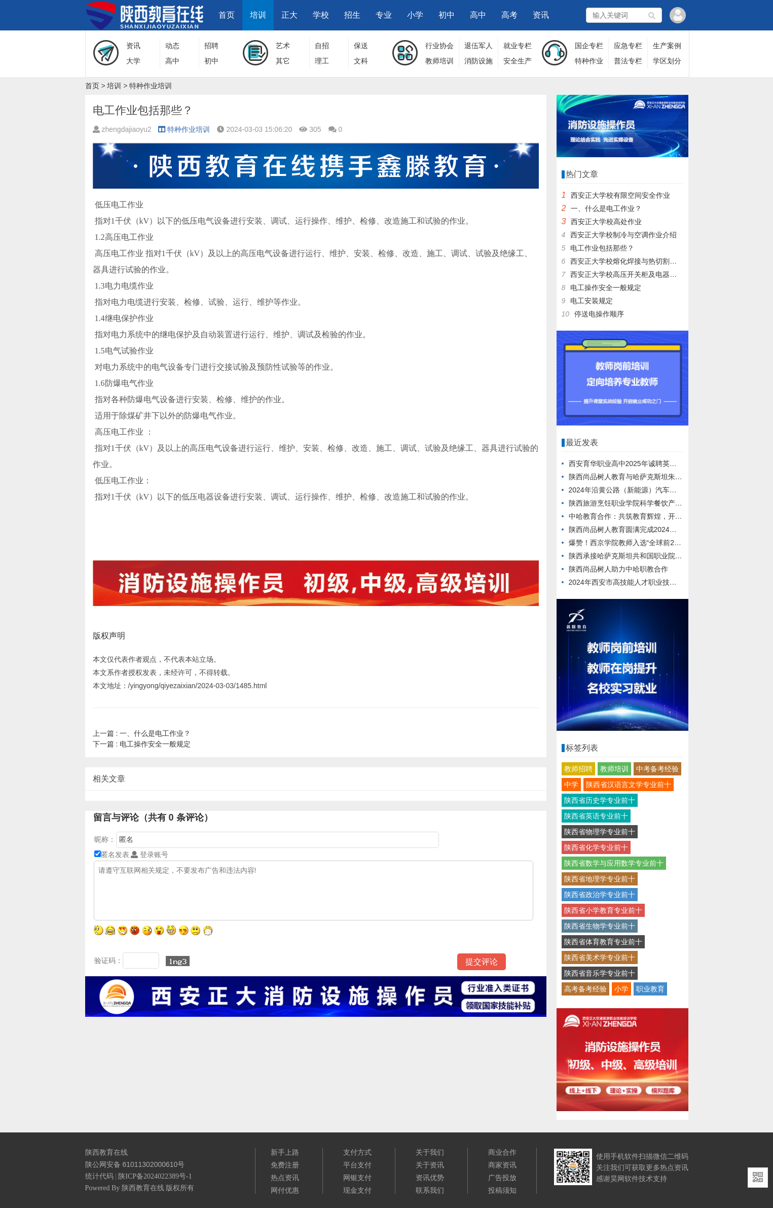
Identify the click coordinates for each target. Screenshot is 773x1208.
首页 (226, 15)
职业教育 (650, 989)
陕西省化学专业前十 (596, 847)
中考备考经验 (657, 769)
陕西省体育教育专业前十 (603, 942)
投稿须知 (502, 1190)
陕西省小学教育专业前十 (603, 910)
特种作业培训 (150, 86)
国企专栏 (589, 46)
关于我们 (430, 1152)
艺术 (283, 46)
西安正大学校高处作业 (606, 222)
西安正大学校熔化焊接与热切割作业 (627, 261)
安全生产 (517, 61)
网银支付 (357, 1178)
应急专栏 (628, 46)
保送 (361, 46)
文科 (361, 61)
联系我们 (430, 1190)
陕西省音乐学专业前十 (599, 973)
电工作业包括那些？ (602, 248)
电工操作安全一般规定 (142, 744)
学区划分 (667, 61)
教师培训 (439, 61)
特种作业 (589, 61)
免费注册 (285, 1165)
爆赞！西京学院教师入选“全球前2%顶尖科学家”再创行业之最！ (668, 543)
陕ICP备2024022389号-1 (155, 1176)
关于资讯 (430, 1165)
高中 (478, 15)
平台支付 (357, 1165)
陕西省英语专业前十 (596, 816)
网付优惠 (285, 1190)
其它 (283, 61)
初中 (446, 15)
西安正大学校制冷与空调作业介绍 (623, 235)
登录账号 (149, 854)
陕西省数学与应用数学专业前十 (614, 863)
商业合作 (502, 1152)
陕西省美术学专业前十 (599, 957)
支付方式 (357, 1152)
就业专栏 (517, 46)
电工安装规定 (591, 301)
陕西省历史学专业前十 (599, 800)
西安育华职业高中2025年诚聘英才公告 (630, 463)
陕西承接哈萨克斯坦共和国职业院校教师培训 (640, 556)
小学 (415, 15)
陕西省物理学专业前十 (599, 832)
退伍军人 (478, 46)
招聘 (211, 46)
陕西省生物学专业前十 (599, 926)
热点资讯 (285, 1178)
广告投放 (502, 1178)
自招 (322, 46)
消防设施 (478, 61)
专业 (384, 15)
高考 (509, 15)
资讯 (541, 15)
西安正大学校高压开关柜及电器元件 (627, 274)
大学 (133, 61)
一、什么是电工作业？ (142, 733)
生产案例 (667, 46)
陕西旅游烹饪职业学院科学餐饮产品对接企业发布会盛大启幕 (664, 503)
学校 (321, 15)
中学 (571, 784)
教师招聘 (578, 769)
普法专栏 (628, 61)
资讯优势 (430, 1178)
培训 (258, 15)
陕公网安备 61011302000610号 (135, 1164)
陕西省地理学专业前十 (599, 879)
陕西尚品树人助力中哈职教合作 (618, 569)
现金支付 (357, 1190)
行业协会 (439, 46)
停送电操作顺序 (599, 314)
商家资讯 (502, 1165)
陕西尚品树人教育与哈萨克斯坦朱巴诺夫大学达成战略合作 (661, 477)
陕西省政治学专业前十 (599, 895)
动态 (172, 46)
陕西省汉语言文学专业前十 (628, 784)
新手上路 (285, 1152)
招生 (352, 15)
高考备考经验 (585, 989)
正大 (289, 15)
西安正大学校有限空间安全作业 (620, 195)
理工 (322, 61)
